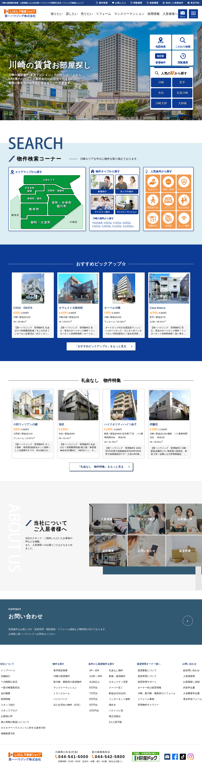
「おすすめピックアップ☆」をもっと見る (100, 346)
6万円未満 (98, 223)
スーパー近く (116, 687)
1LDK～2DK (95, 676)
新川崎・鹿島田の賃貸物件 (67, 681)
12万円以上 (129, 226)
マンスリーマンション (129, 14)
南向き (112, 704)
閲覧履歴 (183, 62)
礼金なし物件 (116, 670)
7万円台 (118, 223)
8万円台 (127, 223)
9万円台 (97, 226)
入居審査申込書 (191, 693)
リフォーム (103, 14)
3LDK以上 (94, 681)
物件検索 (102, 3)
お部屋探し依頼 (191, 681)
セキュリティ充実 (118, 681)
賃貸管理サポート (147, 681)
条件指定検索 (60, 670)
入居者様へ (170, 14)
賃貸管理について (147, 676)
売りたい (87, 14)
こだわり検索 (182, 46)
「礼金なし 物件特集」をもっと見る (101, 466)
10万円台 (107, 226)
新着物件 (161, 62)
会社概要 (5, 693)
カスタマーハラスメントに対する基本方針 (23, 727)
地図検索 (161, 46)
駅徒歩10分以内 (117, 693)
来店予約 (193, 3)
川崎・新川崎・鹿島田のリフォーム (156, 693)
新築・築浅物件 (117, 676)
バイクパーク (60, 699)
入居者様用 (189, 676)
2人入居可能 (115, 722)
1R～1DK (94, 670)
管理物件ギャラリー (148, 704)
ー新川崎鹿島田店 (10, 687)
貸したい (72, 14)
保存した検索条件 (173, 3)
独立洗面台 (115, 716)
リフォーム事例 (146, 699)
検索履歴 (152, 3)
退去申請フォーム (192, 699)
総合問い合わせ (191, 670)
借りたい (57, 14)
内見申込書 (189, 687)
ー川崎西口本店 (9, 681)
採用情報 (153, 14)
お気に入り (119, 3)
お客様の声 (7, 716)
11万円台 (117, 226)
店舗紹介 (5, 676)
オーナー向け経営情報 (149, 687)
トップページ (8, 670)
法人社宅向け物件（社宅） (67, 704)
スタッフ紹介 (8, 704)
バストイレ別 (116, 710)
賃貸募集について (147, 670)
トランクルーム (61, 693)
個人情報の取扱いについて (15, 722)
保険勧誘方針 (8, 733)
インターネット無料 (119, 699)
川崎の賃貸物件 (61, 676)
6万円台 (108, 223)
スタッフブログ (9, 710)
